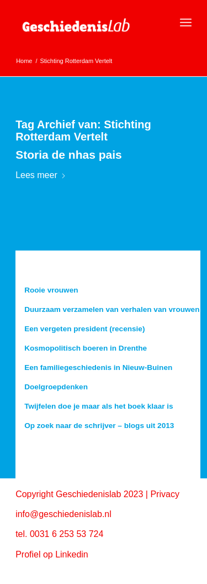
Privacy (164, 494)
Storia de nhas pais (68, 154)
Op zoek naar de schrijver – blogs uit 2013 (99, 425)
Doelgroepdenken (56, 387)
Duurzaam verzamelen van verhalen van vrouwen (111, 309)
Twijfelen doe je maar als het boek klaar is (98, 406)
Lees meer (40, 175)
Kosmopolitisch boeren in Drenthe (85, 348)
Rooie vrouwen (51, 290)
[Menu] (186, 22)
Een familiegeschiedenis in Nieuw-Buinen (98, 367)
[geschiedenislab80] (85, 23)
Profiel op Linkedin (51, 554)
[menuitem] (186, 22)
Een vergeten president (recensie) (84, 329)
